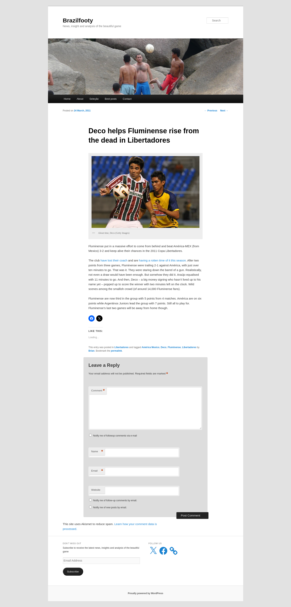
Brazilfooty (78, 20)
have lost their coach (114, 260)
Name (97, 451)
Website (95, 489)
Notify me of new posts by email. (110, 507)
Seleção (94, 98)
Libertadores (121, 347)
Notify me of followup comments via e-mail (115, 435)
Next (224, 110)
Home (67, 98)
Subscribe (73, 571)
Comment (98, 391)
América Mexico (150, 347)
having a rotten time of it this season (162, 260)
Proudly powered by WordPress (145, 593)
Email (97, 471)
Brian (91, 350)
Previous (210, 110)
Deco (163, 347)
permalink (116, 350)
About (80, 98)
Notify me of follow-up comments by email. (115, 500)
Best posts (111, 98)
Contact (127, 98)
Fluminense (174, 347)
